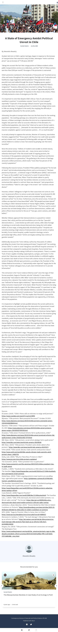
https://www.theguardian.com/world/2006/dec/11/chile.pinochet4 (24, 495)
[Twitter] (29, 630)
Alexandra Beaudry (29, 556)
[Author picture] (29, 549)
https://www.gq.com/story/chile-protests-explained (19, 459)
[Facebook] (22, 630)
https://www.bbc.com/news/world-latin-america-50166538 (21, 442)
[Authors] (5, 575)
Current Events (24, 46)
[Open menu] (3, 2)
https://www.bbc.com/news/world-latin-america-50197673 (28, 447)
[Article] (29, 580)
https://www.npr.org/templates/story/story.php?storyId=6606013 (24, 515)
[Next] (56, 586)
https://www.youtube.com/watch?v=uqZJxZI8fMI (18, 416)
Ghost (33, 620)
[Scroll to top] (36, 630)
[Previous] (2, 586)
